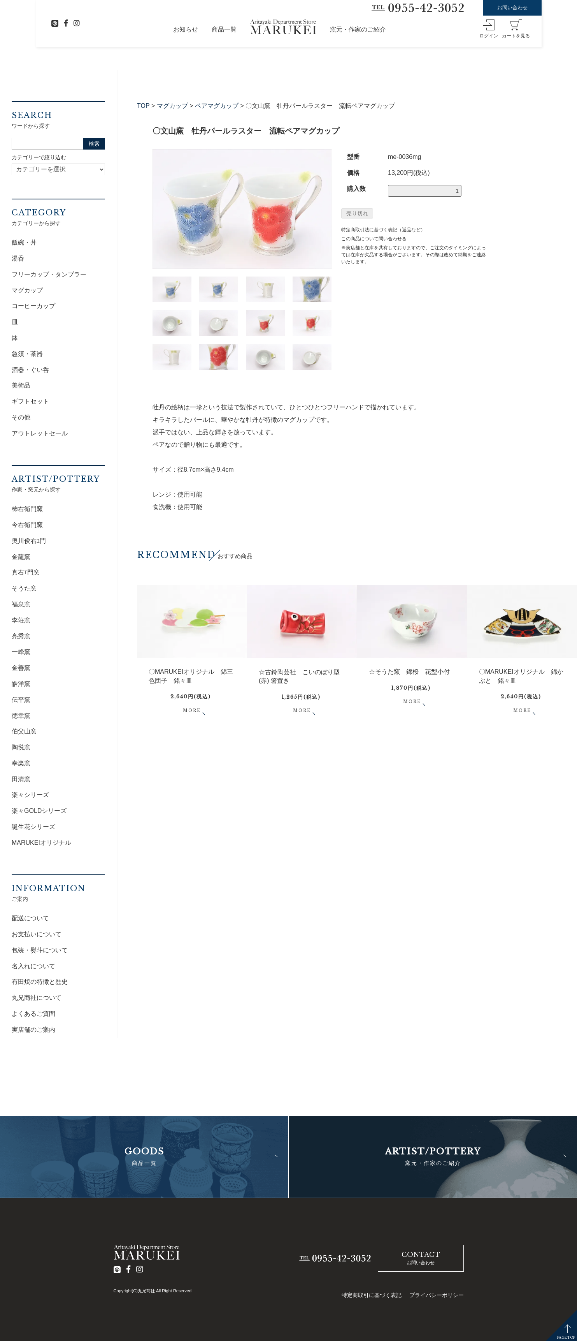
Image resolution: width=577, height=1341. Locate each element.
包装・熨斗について (40, 950)
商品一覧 (224, 29)
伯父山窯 (24, 731)
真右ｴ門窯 (26, 572)
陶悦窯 (21, 747)
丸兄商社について (36, 997)
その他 (21, 417)
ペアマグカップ (217, 105)
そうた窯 (24, 588)
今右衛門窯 (27, 525)
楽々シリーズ (30, 794)
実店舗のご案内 (33, 1029)
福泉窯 (21, 604)
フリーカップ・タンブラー (49, 274)
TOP (143, 105)
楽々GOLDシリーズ (39, 810)
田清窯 (21, 779)
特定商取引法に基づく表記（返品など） (383, 230)
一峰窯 (21, 651)
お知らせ (185, 29)
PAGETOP (566, 1337)
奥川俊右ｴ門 (29, 540)
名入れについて (33, 966)
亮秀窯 (21, 636)
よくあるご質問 (33, 1013)
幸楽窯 (21, 763)
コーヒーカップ (33, 306)
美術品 (21, 385)
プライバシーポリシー (436, 1295)
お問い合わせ (512, 8)
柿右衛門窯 (27, 509)
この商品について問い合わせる (374, 238)
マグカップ (172, 105)
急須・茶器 (27, 354)
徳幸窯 (21, 715)
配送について (30, 918)
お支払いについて (36, 934)
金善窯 (21, 667)
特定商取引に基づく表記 (372, 1295)
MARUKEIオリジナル (41, 842)
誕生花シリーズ (33, 826)
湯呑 (18, 258)
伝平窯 (21, 699)
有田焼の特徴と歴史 (40, 981)
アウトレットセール (40, 433)
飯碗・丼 (24, 242)
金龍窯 (21, 556)
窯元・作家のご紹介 (358, 29)
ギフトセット (30, 401)
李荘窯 (21, 620)
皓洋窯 (21, 683)
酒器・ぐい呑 (30, 370)
